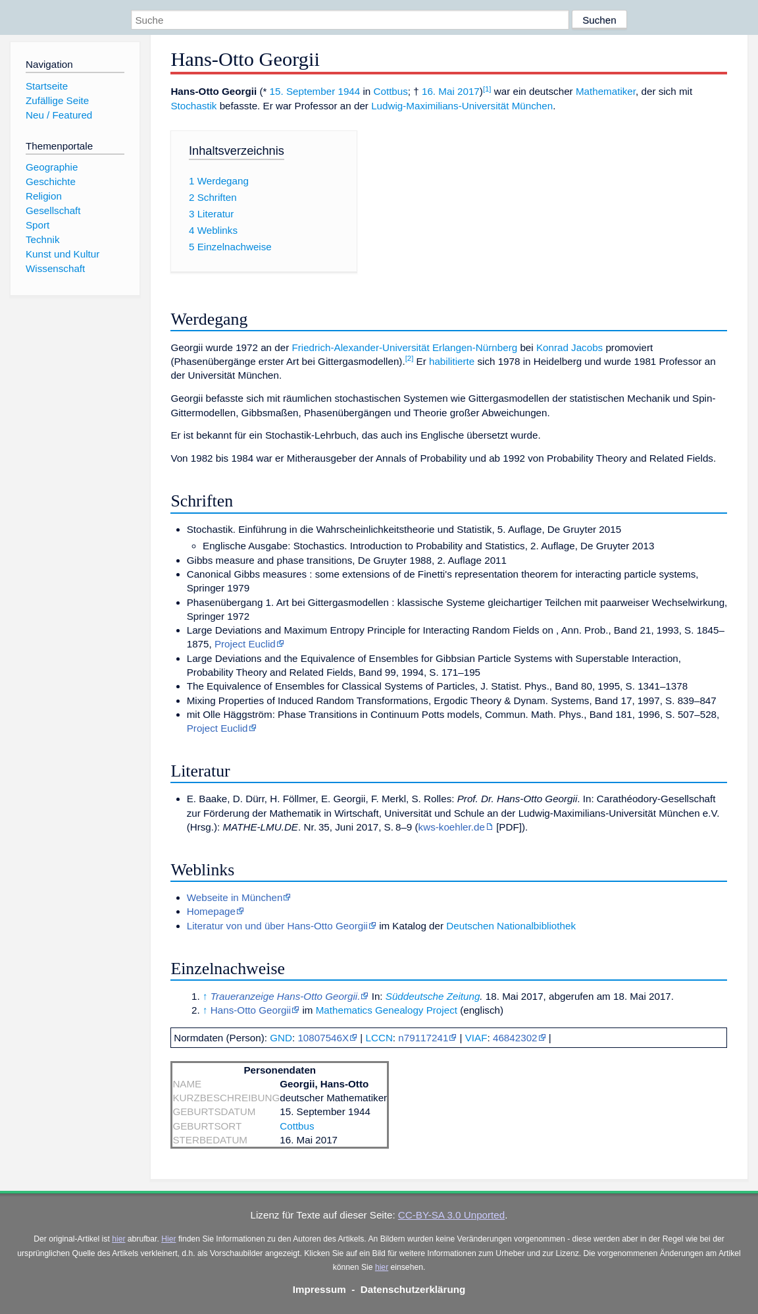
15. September (303, 91)
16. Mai (438, 91)
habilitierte (451, 361)
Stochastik (193, 105)
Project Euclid (245, 643)
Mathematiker (606, 91)
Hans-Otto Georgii (251, 1010)
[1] (487, 89)
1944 (349, 91)
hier (118, 1239)
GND (281, 1037)
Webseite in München (235, 897)
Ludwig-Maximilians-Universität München (462, 105)
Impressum (319, 1289)
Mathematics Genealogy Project (386, 1010)
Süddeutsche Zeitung (433, 996)
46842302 (515, 1037)
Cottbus (391, 91)
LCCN (379, 1037)
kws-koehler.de (451, 827)
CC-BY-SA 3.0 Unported (451, 1214)
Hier (168, 1239)
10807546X (323, 1037)
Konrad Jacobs (569, 347)
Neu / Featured (59, 115)
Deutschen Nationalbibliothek (511, 925)
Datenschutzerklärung (413, 1289)
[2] (409, 358)
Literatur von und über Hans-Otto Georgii (277, 925)
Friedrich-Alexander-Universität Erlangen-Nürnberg (404, 347)
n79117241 (423, 1037)
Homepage (211, 911)
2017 (468, 91)
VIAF (476, 1037)
